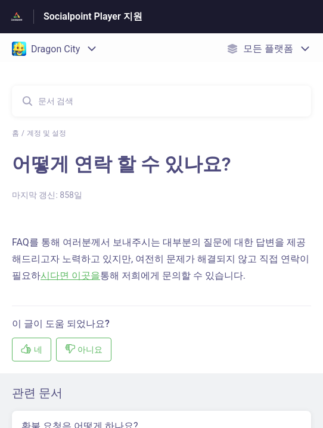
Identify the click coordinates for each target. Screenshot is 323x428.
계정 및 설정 (46, 133)
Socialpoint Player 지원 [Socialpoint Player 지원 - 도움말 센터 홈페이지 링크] (93, 16)
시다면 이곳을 (70, 275)
